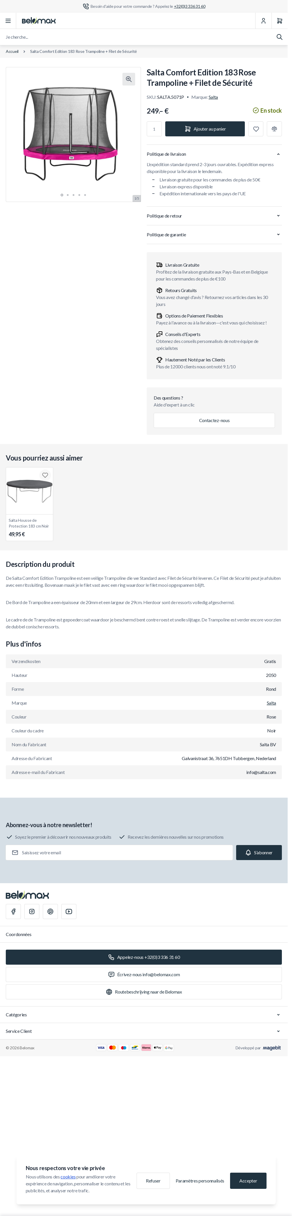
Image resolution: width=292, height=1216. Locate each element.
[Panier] (279, 21)
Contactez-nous (214, 420)
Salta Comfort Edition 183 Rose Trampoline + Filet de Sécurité (83, 51)
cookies (68, 1176)
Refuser (153, 1180)
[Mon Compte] (263, 21)
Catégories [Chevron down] (144, 1014)
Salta (213, 97)
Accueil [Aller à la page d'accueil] (12, 51)
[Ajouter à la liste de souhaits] (255, 128)
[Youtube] (68, 911)
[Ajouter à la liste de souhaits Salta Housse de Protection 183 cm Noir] (45, 475)
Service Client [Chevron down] (144, 1031)
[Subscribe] (259, 852)
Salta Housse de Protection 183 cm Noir (29, 528)
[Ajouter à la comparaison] (274, 128)
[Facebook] (13, 911)
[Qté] (154, 128)
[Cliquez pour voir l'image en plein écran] (128, 79)
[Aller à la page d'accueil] (39, 21)
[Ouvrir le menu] (8, 21)
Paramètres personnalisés (200, 1180)
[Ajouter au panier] (205, 128)
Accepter (248, 1180)
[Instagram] (31, 911)
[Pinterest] (50, 911)
